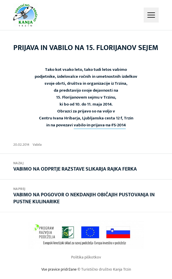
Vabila (37, 144)
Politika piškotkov (86, 257)
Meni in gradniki (151, 15)
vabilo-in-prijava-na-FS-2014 (100, 125)
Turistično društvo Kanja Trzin (106, 269)
